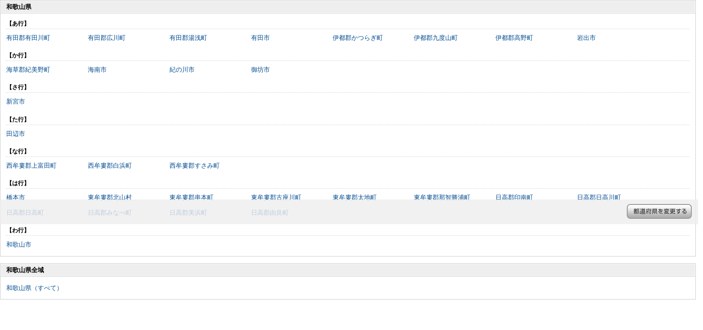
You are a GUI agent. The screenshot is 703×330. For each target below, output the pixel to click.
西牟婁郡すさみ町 (194, 165)
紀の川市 (182, 69)
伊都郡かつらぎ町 (358, 37)
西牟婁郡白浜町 (110, 165)
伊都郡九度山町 (436, 37)
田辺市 (15, 133)
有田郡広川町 (107, 37)
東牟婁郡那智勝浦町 (442, 197)
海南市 (97, 69)
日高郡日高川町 (599, 197)
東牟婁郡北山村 (110, 197)
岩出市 (586, 37)
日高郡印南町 (514, 197)
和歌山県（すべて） (34, 287)
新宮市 (15, 101)
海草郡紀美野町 (28, 69)
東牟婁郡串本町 (191, 197)
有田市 (260, 37)
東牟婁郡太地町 (355, 197)
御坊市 (260, 69)
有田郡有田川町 (28, 37)
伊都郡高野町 (514, 37)
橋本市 (15, 197)
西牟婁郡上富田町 (31, 165)
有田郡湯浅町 (188, 37)
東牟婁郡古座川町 (276, 197)
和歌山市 (18, 244)
